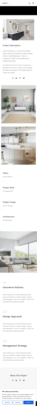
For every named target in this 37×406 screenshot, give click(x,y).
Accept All (28, 402)
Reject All (17, 402)
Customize (7, 402)
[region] (18, 397)
